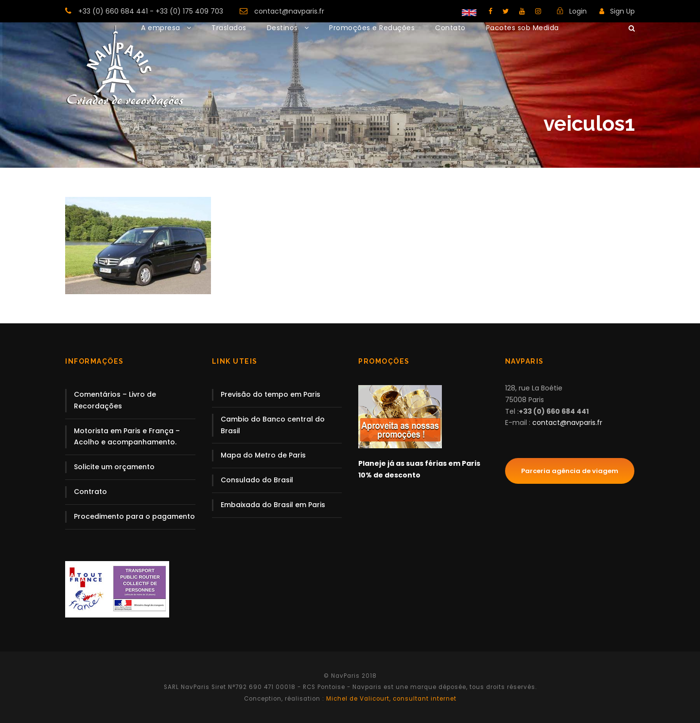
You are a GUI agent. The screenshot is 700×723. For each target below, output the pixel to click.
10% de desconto (389, 475)
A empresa (160, 28)
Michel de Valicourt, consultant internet (390, 699)
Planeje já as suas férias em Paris (419, 463)
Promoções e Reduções (372, 28)
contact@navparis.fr (289, 11)
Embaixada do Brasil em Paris (273, 505)
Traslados (228, 28)
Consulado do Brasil (257, 480)
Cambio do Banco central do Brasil (273, 425)
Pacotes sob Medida (522, 28)
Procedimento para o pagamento (134, 516)
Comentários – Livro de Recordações (115, 400)
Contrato (90, 491)
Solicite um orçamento (114, 467)
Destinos (282, 28)
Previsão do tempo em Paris (270, 394)
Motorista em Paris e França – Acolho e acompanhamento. (127, 436)
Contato (450, 28)
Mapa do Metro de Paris (263, 455)
